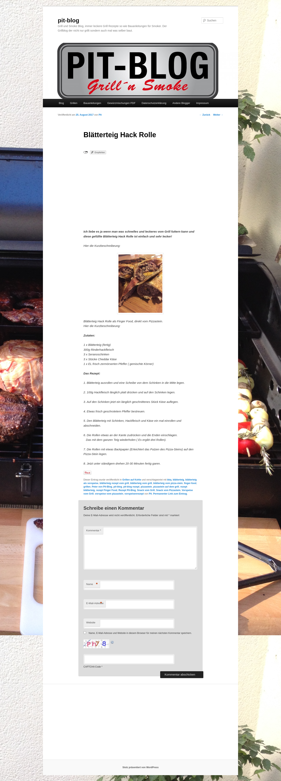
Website (90, 622)
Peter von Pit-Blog (102, 486)
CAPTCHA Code (92, 666)
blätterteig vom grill (141, 483)
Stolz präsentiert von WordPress (140, 767)
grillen (87, 486)
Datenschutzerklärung (154, 103)
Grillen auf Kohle (131, 479)
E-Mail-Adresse (95, 603)
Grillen (73, 103)
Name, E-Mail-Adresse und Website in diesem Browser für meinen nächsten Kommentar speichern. (140, 633)
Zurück (204, 114)
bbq (169, 479)
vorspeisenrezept (134, 493)
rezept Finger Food (106, 490)
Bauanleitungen (92, 103)
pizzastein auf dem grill (166, 486)
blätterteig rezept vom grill (114, 483)
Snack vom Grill (146, 490)
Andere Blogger (181, 103)
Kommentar (93, 530)
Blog (61, 103)
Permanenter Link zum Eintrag (170, 493)
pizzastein (146, 486)
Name (92, 584)
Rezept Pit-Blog (127, 490)
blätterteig (178, 479)
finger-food (190, 483)
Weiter (218, 114)
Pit (100, 114)
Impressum (202, 103)
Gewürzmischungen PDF (121, 103)
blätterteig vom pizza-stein (168, 483)
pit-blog (68, 20)
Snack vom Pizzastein (168, 490)
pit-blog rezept (131, 486)
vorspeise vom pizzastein (109, 493)
